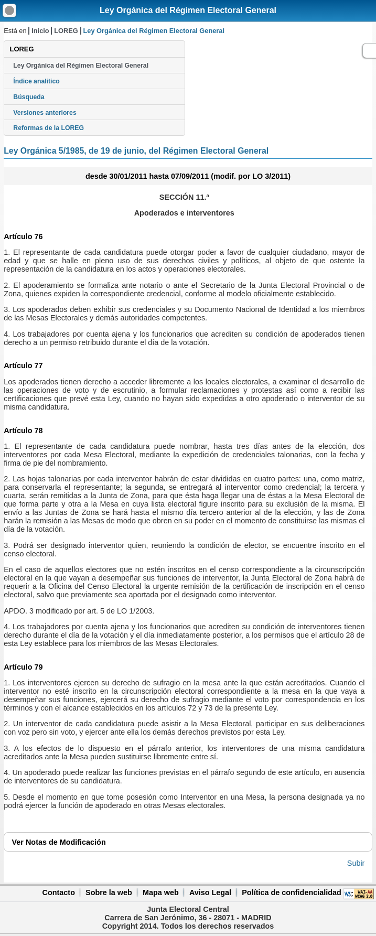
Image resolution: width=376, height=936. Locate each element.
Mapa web (161, 892)
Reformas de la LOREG (48, 128)
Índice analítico (36, 81)
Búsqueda (28, 97)
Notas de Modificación (59, 842)
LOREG (66, 31)
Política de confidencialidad (291, 892)
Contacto (58, 892)
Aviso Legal (210, 892)
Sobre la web (108, 892)
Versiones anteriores (44, 112)
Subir (356, 863)
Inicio (40, 31)
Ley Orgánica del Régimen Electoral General (188, 10)
